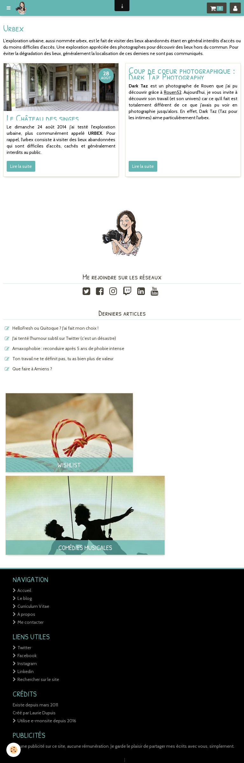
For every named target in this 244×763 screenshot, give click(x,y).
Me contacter (30, 622)
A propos (26, 614)
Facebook (27, 655)
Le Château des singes (43, 117)
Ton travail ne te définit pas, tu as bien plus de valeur (62, 358)
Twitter (24, 647)
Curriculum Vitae (33, 606)
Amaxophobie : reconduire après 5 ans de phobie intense (68, 348)
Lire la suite (21, 166)
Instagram (27, 663)
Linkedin (25, 671)
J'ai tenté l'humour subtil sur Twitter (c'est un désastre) (64, 338)
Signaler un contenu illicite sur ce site (162, 760)
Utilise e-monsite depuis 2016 (46, 721)
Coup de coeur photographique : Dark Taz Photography (182, 73)
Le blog (24, 598)
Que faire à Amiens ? (32, 369)
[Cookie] (13, 750)
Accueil (24, 590)
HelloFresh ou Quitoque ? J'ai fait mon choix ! (55, 328)
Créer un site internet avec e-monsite (82, 760)
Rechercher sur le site (38, 679)
